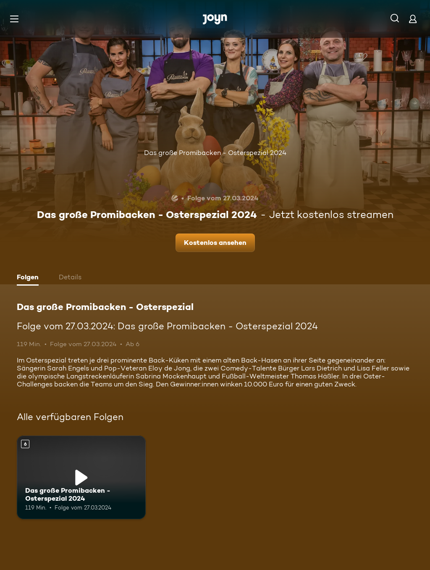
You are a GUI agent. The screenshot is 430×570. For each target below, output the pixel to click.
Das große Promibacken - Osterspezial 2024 (215, 153)
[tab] (30, 278)
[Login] (413, 18)
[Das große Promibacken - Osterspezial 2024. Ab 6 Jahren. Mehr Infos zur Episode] (81, 477)
